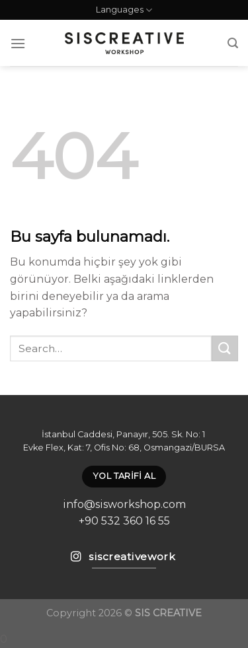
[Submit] (225, 348)
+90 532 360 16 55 (124, 521)
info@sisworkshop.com (124, 504)
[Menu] (18, 43)
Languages (124, 10)
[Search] (232, 43)
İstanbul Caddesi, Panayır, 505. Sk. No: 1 (124, 434)
